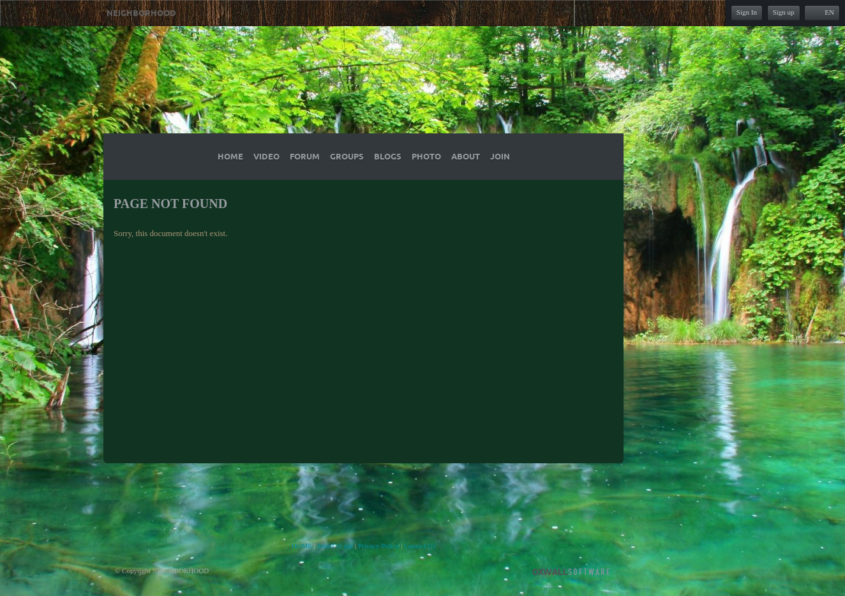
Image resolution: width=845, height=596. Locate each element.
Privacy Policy (378, 545)
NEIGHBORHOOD (141, 13)
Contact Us (419, 545)
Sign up (784, 12)
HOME (302, 545)
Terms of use (335, 545)
